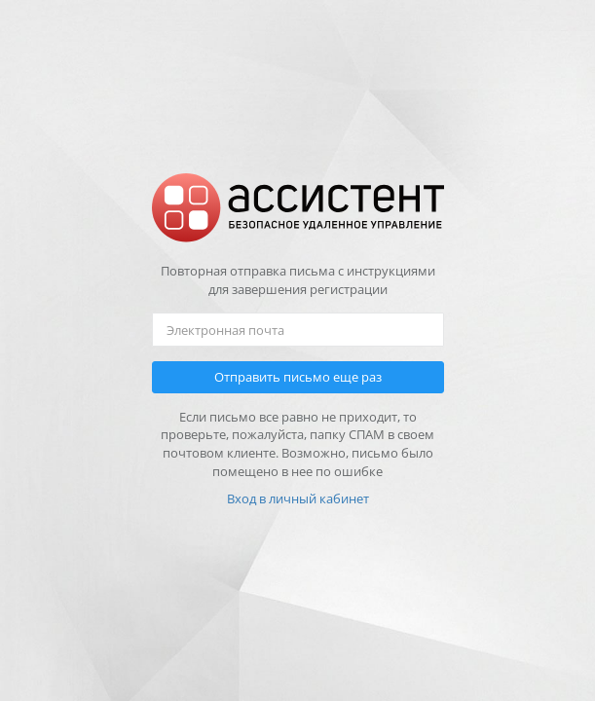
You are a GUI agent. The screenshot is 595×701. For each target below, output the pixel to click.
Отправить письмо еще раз (298, 377)
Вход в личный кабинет (298, 498)
